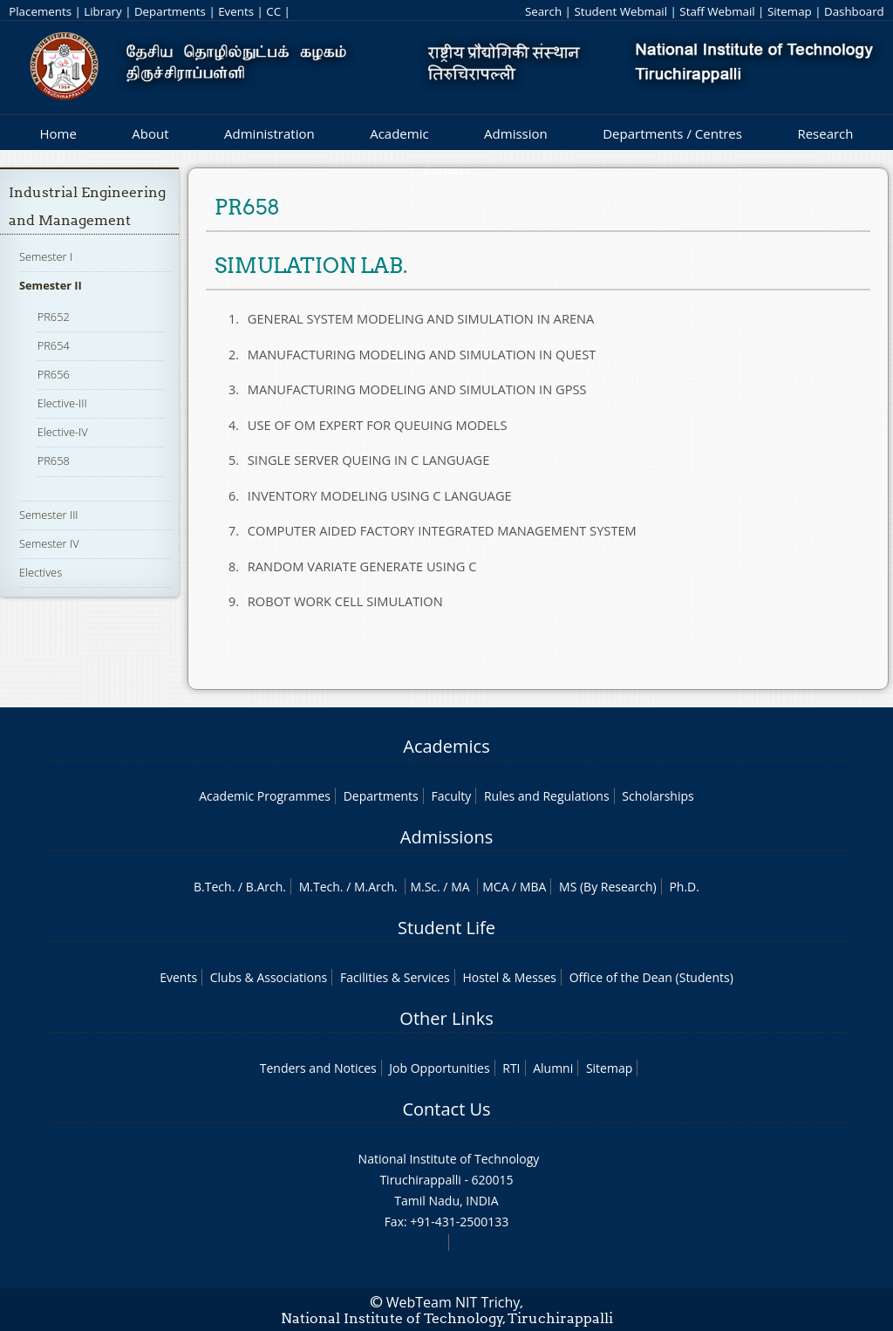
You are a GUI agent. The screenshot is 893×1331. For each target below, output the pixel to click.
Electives (40, 572)
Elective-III (62, 403)
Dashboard (854, 11)
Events (236, 11)
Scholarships (657, 796)
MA (460, 886)
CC (273, 11)
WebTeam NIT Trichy (453, 1302)
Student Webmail (620, 11)
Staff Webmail (716, 11)
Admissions (446, 837)
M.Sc (423, 886)
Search (543, 11)
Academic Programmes (265, 796)
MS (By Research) (608, 886)
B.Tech (213, 886)
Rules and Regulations (547, 796)
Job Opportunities (439, 1068)
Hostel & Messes (509, 977)
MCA (495, 886)
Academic (399, 133)
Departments (170, 11)
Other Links (446, 1018)
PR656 (53, 374)
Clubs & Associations (269, 977)
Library (102, 11)
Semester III (48, 514)
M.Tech (319, 886)
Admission (516, 133)
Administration (269, 133)
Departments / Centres (672, 133)
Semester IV (49, 543)
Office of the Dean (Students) (651, 977)
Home (57, 133)
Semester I (45, 256)
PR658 (53, 460)
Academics (446, 746)
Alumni (553, 1068)
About (150, 133)
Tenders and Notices (318, 1068)
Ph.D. (684, 886)
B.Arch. (266, 886)
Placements (40, 11)
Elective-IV (62, 432)
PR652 (53, 316)
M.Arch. (376, 886)
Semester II (50, 285)
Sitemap (789, 11)
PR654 (53, 345)
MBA (533, 886)
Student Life (446, 927)
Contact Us (446, 1109)
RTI (511, 1068)
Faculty (451, 796)
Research (825, 133)
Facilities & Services (395, 977)
